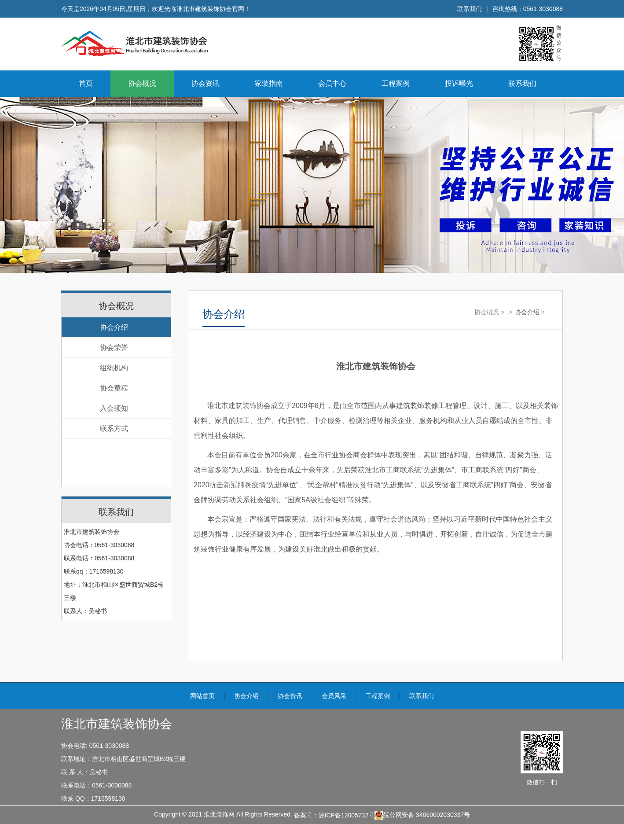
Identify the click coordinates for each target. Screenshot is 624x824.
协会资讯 (205, 83)
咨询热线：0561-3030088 (527, 8)
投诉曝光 (459, 83)
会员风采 (334, 695)
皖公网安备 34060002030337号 (422, 815)
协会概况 (142, 83)
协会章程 (114, 388)
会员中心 (332, 83)
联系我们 (469, 8)
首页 (86, 83)
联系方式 (114, 428)
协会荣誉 (114, 347)
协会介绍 (114, 327)
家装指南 (269, 83)
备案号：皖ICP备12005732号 (334, 815)
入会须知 (114, 408)
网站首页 (202, 695)
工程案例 (396, 83)
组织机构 (114, 368)
